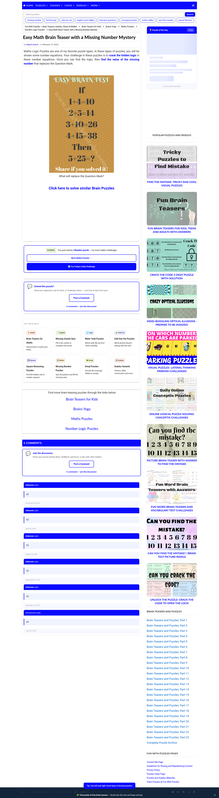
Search (190, 14)
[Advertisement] (81, 213)
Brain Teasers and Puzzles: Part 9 (167, 662)
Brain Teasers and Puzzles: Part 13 (168, 684)
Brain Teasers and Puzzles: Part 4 (167, 636)
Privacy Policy (153, 770)
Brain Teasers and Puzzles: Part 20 (168, 721)
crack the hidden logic (122, 55)
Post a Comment (82, 298)
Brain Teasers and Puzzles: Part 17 (168, 705)
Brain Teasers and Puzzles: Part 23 (168, 737)
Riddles (81, 5)
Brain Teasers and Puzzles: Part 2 (167, 625)
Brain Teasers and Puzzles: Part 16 (168, 700)
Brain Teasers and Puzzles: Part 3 (167, 630)
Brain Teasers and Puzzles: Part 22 (168, 732)
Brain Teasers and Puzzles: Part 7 (167, 652)
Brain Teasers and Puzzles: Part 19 (168, 716)
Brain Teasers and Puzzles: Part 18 (168, 710)
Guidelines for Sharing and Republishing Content (169, 766)
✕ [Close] (215, 795)
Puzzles (41, 5)
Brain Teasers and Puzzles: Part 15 (168, 694)
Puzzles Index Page (156, 774)
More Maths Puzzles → (81, 258)
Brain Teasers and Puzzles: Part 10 (168, 668)
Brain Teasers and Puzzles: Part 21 (168, 726)
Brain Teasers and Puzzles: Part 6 (167, 646)
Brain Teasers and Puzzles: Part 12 (168, 678)
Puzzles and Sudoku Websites (161, 778)
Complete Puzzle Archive (162, 742)
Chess (68, 5)
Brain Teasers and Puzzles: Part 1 (167, 620)
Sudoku (55, 5)
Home (29, 5)
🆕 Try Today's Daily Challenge (81, 266)
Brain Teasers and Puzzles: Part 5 (167, 641)
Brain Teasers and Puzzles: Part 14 (168, 689)
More (94, 5)
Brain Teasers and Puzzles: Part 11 (168, 673)
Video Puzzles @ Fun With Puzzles (163, 782)
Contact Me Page (155, 762)
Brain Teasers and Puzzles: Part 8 (167, 657)
